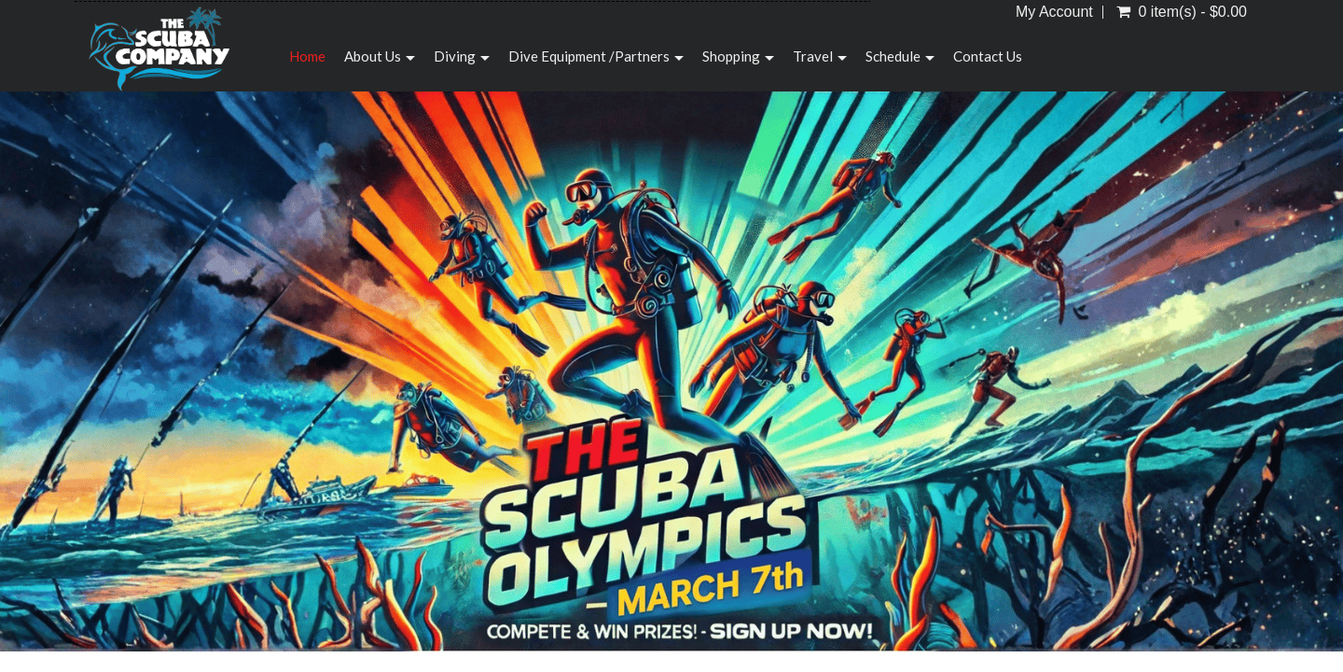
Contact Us (987, 56)
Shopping (738, 56)
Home (307, 56)
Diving (462, 56)
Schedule (900, 56)
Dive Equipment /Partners (596, 56)
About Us (379, 56)
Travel (820, 56)
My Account (1054, 12)
